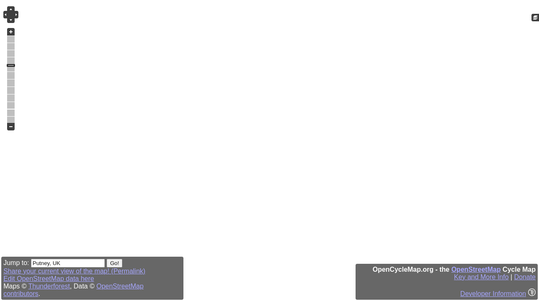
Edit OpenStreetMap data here (48, 278)
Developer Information (493, 293)
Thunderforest (49, 286)
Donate (525, 277)
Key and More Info (481, 277)
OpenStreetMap (476, 269)
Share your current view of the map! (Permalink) (74, 271)
